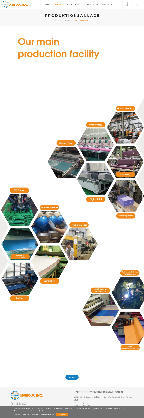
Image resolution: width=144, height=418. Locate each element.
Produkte (73, 4)
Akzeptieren (62, 415)
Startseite (43, 4)
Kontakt (107, 4)
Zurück (72, 377)
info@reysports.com (87, 403)
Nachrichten (90, 4)
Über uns (58, 4)
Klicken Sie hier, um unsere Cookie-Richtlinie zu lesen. (34, 415)
